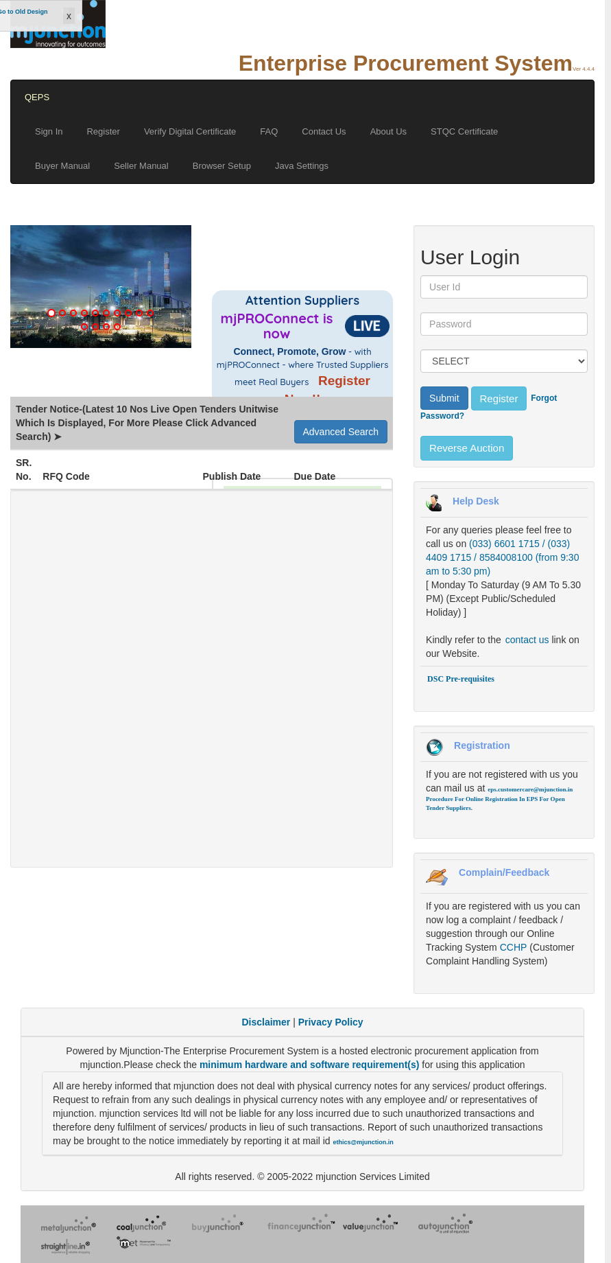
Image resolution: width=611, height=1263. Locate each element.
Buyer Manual (62, 166)
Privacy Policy (330, 1022)
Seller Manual (141, 166)
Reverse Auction (466, 448)
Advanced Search (341, 431)
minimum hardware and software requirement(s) (311, 1064)
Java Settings (301, 166)
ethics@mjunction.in (363, 1142)
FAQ (269, 131)
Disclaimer (265, 1022)
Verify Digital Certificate (190, 131)
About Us (388, 131)
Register (102, 131)
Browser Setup (222, 166)
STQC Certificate (464, 131)
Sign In (48, 131)
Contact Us (324, 131)
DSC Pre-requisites (460, 679)
